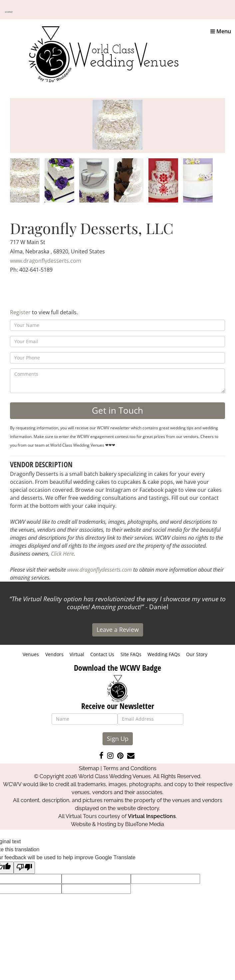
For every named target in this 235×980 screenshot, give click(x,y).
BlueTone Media (144, 824)
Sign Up (117, 739)
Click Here (62, 553)
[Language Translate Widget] (8, 12)
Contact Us (102, 654)
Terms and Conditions (129, 768)
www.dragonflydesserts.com (45, 260)
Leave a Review (118, 629)
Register (20, 312)
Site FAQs (130, 654)
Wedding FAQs (163, 654)
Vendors (54, 654)
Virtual (77, 654)
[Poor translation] (24, 868)
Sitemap (89, 768)
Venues (31, 654)
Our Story (196, 654)
